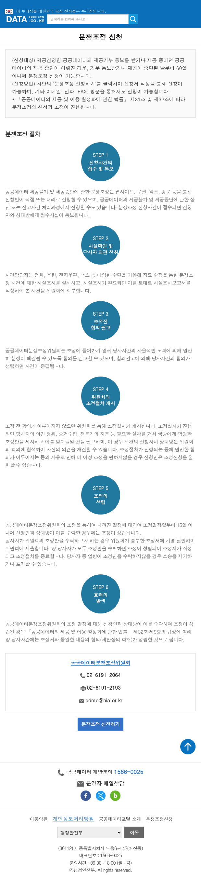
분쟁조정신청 (159, 819)
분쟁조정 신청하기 (100, 724)
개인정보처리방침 (73, 818)
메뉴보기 (191, 19)
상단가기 (188, 746)
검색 (133, 19)
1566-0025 (128, 772)
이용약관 (39, 819)
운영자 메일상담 (100, 783)
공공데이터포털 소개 (120, 819)
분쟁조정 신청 (101, 37)
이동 (134, 832)
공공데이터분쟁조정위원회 (100, 663)
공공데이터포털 (25, 19)
